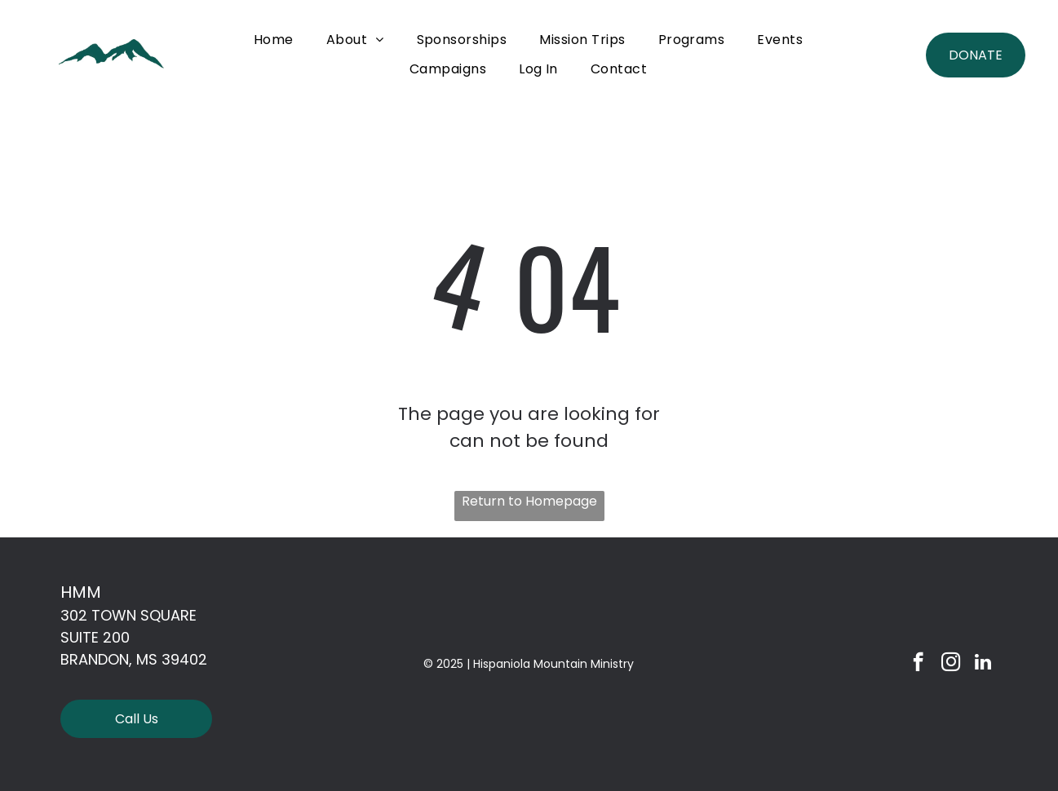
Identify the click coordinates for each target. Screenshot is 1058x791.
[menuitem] (273, 39)
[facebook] (918, 663)
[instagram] (950, 663)
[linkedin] (983, 663)
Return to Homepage (529, 501)
